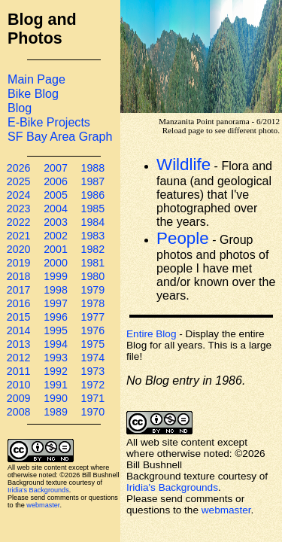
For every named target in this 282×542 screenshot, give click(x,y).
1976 (92, 330)
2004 (56, 208)
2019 (19, 263)
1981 (92, 263)
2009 (19, 398)
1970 (92, 412)
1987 (92, 181)
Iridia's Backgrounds (38, 490)
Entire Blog (151, 334)
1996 (56, 317)
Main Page (36, 79)
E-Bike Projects (49, 122)
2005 (56, 195)
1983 (92, 236)
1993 (56, 358)
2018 (19, 276)
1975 (92, 344)
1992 (56, 371)
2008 (19, 412)
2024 (19, 195)
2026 (19, 168)
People (182, 238)
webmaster (42, 505)
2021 (19, 236)
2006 (56, 181)
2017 (19, 290)
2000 (56, 263)
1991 (56, 385)
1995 (56, 330)
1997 (56, 303)
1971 (92, 398)
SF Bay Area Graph (60, 136)
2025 (19, 181)
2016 (19, 303)
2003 (56, 222)
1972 (92, 385)
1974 (92, 358)
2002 (56, 236)
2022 (19, 222)
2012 (19, 358)
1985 (92, 208)
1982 (92, 249)
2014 (19, 330)
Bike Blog (33, 93)
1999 (56, 276)
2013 (19, 344)
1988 (92, 168)
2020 (19, 249)
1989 (56, 412)
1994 (56, 344)
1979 (92, 290)
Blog (20, 107)
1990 (56, 398)
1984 (92, 222)
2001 (56, 249)
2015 (19, 317)
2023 (19, 208)
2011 (19, 371)
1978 (92, 303)
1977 (92, 317)
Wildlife (183, 164)
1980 (92, 276)
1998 (56, 290)
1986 (92, 195)
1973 (92, 371)
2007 (56, 168)
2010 (19, 385)
